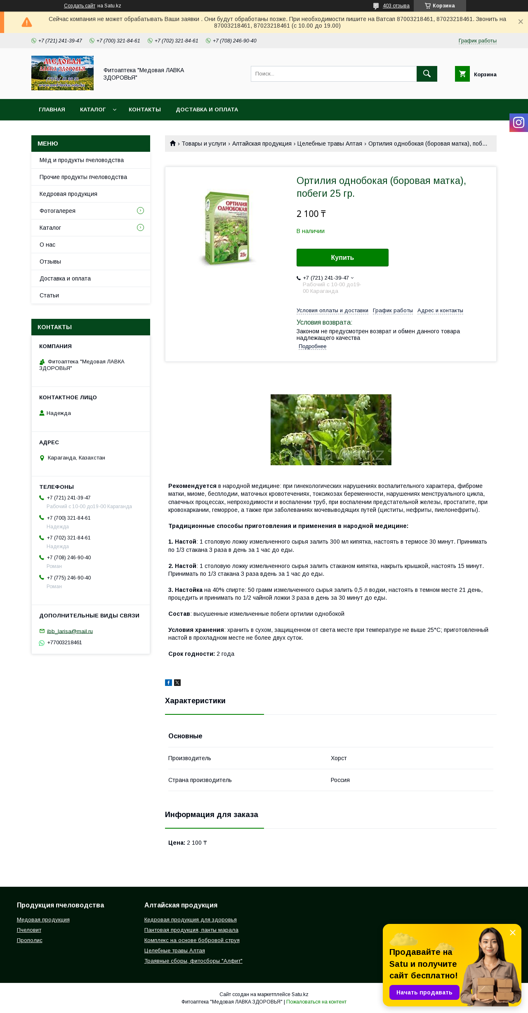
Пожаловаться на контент (316, 1002)
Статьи (49, 295)
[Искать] (427, 74)
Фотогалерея (57, 210)
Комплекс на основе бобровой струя (192, 940)
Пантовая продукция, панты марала (191, 930)
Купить (342, 257)
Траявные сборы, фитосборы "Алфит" (193, 961)
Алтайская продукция (262, 143)
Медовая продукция (43, 919)
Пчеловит (29, 930)
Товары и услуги (204, 143)
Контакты (145, 109)
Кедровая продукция (68, 194)
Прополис (29, 940)
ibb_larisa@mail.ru (70, 631)
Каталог (93, 109)
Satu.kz (300, 994)
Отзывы (50, 261)
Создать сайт (79, 6)
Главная (52, 109)
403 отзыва (396, 6)
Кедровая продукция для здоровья (190, 919)
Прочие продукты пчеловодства (83, 177)
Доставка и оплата (207, 109)
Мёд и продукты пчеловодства (82, 160)
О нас (47, 244)
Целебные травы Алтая (329, 143)
